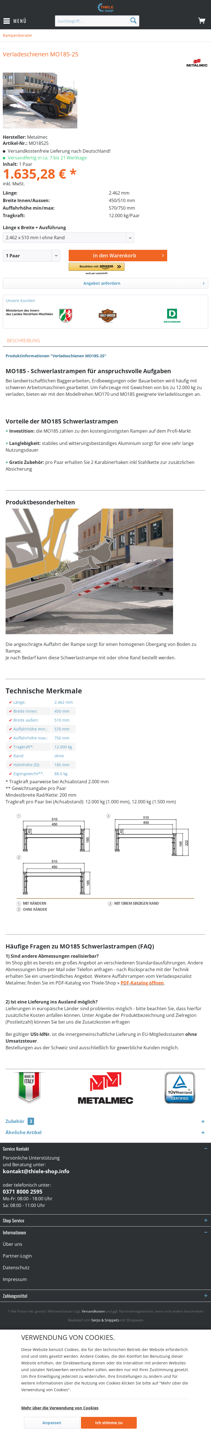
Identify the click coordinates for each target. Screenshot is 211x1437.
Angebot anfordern (144, 282)
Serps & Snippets (105, 1320)
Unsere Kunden (20, 300)
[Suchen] (133, 20)
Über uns (12, 1244)
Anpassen (51, 1422)
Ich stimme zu (109, 1422)
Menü (15, 20)
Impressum (15, 1279)
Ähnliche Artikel (24, 1132)
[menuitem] (15, 21)
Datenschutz (16, 1267)
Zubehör (20, 1121)
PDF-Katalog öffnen (142, 983)
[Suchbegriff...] (97, 21)
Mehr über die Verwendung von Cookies (60, 1407)
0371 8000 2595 (22, 1191)
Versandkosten (93, 1311)
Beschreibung (23, 340)
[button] (98, 269)
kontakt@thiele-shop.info (36, 1171)
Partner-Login (17, 1256)
